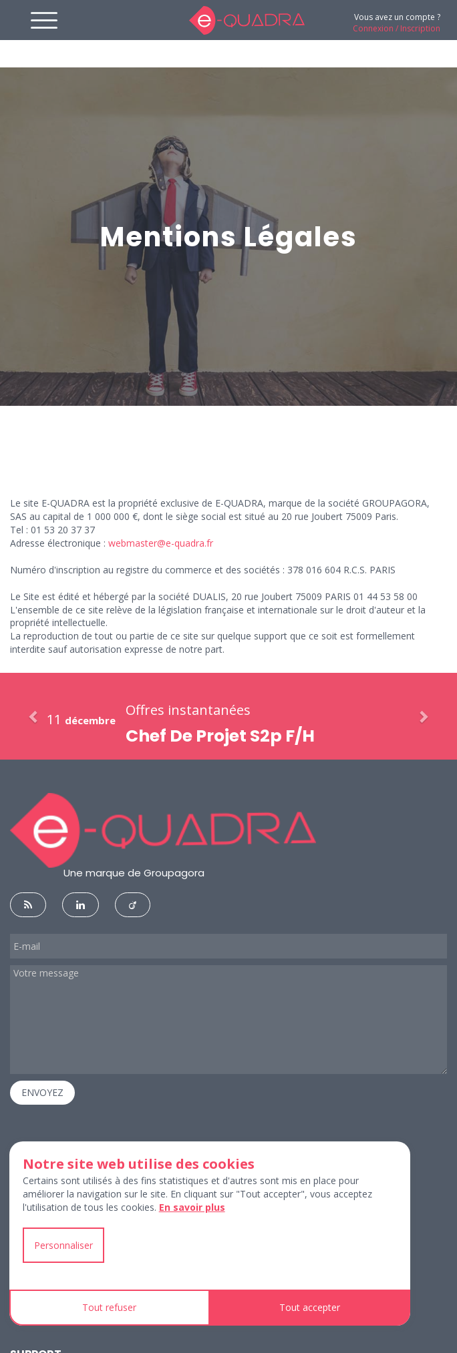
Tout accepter (309, 1307)
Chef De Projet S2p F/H (220, 736)
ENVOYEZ (42, 1092)
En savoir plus (192, 1207)
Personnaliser (63, 1245)
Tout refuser (109, 1307)
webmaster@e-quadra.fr (160, 543)
